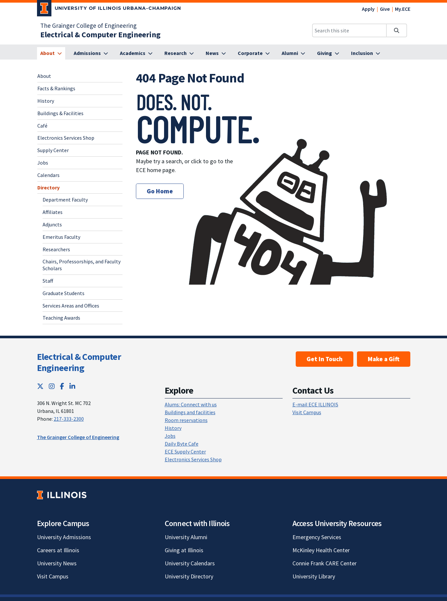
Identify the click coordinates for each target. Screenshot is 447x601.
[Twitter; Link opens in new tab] (40, 386)
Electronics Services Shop (65, 137)
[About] (51, 53)
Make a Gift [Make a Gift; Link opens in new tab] (384, 359)
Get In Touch (325, 359)
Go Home (160, 191)
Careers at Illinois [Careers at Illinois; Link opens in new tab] (58, 550)
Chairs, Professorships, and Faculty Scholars (82, 265)
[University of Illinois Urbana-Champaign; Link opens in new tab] (109, 9)
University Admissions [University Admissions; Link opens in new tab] (64, 537)
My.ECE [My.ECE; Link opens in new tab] (402, 9)
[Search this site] (349, 30)
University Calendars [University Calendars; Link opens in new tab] (190, 563)
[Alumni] (293, 53)
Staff (48, 280)
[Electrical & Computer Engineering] (100, 34)
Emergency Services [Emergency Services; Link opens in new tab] (316, 537)
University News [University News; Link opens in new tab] (57, 563)
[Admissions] (90, 53)
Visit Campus (306, 412)
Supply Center (53, 150)
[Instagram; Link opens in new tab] (52, 386)
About (44, 76)
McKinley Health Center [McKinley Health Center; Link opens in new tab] (321, 550)
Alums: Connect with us (191, 404)
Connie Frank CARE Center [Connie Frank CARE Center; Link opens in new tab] (324, 563)
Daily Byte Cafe (181, 443)
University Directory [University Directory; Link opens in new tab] (189, 576)
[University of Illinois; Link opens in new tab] (61, 494)
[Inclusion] (365, 53)
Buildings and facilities (190, 412)
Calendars (48, 175)
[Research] (179, 53)
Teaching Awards (61, 317)
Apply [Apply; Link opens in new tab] (368, 9)
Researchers (56, 249)
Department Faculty (65, 199)
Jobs (42, 162)
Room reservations (186, 420)
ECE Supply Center (185, 451)
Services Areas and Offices (71, 305)
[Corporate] (253, 53)
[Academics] (136, 53)
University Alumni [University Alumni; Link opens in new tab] (186, 537)
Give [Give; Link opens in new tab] (385, 9)
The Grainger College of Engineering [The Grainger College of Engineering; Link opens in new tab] (88, 25)
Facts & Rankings (56, 88)
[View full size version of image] (403, 95)
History (45, 100)
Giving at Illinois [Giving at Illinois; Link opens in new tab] (184, 550)
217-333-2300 (69, 418)
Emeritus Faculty (61, 237)
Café (42, 125)
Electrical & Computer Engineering (79, 362)
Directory (48, 187)
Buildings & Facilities (60, 113)
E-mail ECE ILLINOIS (315, 404)
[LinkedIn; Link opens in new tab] (72, 386)
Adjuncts (52, 224)
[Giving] (328, 53)
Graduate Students (63, 293)
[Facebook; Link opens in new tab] (62, 386)
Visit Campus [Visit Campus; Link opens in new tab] (52, 576)
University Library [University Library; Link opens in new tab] (313, 576)
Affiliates (53, 212)
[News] (215, 53)
